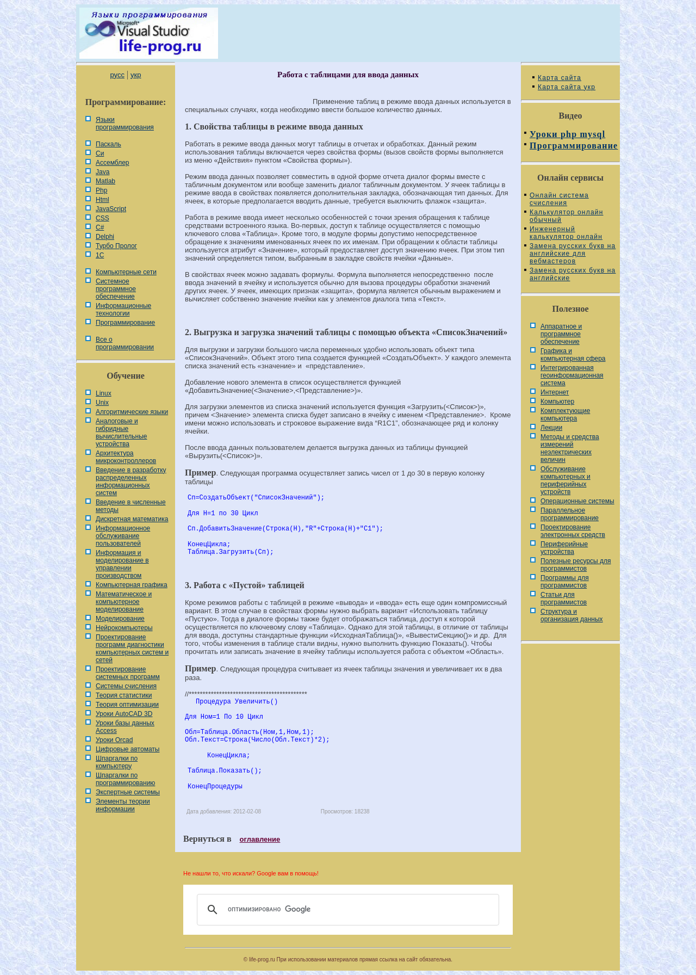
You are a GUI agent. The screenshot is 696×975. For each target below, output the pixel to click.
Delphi (105, 236)
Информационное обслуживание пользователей (123, 535)
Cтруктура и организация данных (571, 615)
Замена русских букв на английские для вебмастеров (573, 253)
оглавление (260, 839)
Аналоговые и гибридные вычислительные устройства (121, 432)
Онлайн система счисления (559, 199)
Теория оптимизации (127, 704)
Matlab (105, 181)
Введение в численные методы (131, 506)
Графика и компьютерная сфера (573, 354)
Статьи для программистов (563, 598)
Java (102, 172)
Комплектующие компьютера (565, 414)
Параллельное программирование (569, 514)
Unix (102, 402)
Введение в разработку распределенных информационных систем (131, 481)
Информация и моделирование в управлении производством (122, 564)
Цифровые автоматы (127, 749)
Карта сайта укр (566, 87)
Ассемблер (112, 162)
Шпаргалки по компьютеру (117, 762)
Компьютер (557, 401)
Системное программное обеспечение (116, 288)
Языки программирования (125, 123)
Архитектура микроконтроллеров (126, 457)
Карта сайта (559, 78)
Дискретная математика (132, 519)
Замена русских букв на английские (573, 274)
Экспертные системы (128, 792)
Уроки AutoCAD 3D (124, 714)
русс (117, 75)
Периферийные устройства (564, 548)
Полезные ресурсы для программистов (575, 564)
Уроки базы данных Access (125, 727)
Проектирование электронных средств (572, 531)
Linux (103, 393)
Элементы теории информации (123, 805)
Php (101, 190)
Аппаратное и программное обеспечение (561, 334)
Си (100, 153)
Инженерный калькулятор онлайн (566, 232)
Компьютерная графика (131, 585)
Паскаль (108, 144)
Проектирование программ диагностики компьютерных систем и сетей (132, 648)
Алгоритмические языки (132, 412)
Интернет (554, 392)
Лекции (551, 427)
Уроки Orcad (114, 740)
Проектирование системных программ (128, 673)
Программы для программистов (564, 581)
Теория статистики (124, 695)
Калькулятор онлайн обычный (567, 216)
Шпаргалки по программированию (125, 779)
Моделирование (120, 618)
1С (100, 255)
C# (100, 227)
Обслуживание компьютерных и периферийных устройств (565, 480)
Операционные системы (577, 501)
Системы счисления (126, 686)
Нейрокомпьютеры (124, 628)
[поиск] (346, 909)
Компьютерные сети (126, 272)
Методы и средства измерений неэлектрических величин (569, 448)
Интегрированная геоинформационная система (572, 375)
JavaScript (111, 209)
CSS (102, 218)
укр (135, 75)
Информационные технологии (123, 309)
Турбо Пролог (116, 246)
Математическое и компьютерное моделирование (124, 601)
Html (102, 199)
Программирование (125, 322)
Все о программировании (125, 343)
